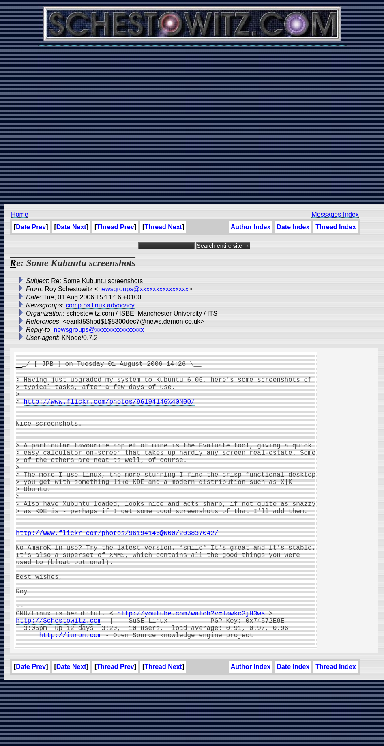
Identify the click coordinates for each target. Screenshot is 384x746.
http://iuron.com (70, 694)
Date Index (293, 227)
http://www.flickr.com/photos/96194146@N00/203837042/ (117, 569)
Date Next (71, 227)
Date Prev (31, 227)
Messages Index (335, 214)
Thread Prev (115, 227)
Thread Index (335, 227)
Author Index (251, 227)
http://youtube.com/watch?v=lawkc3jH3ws (191, 668)
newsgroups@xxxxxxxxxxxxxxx (143, 289)
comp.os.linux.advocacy (100, 305)
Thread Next (163, 227)
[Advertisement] (190, 121)
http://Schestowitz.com (58, 677)
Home (19, 214)
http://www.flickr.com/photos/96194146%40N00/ (109, 409)
